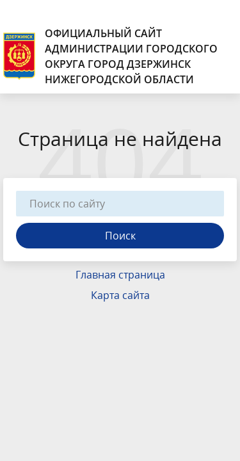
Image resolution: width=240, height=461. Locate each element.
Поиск (120, 236)
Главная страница (120, 275)
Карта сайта (120, 295)
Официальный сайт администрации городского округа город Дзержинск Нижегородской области (110, 56)
